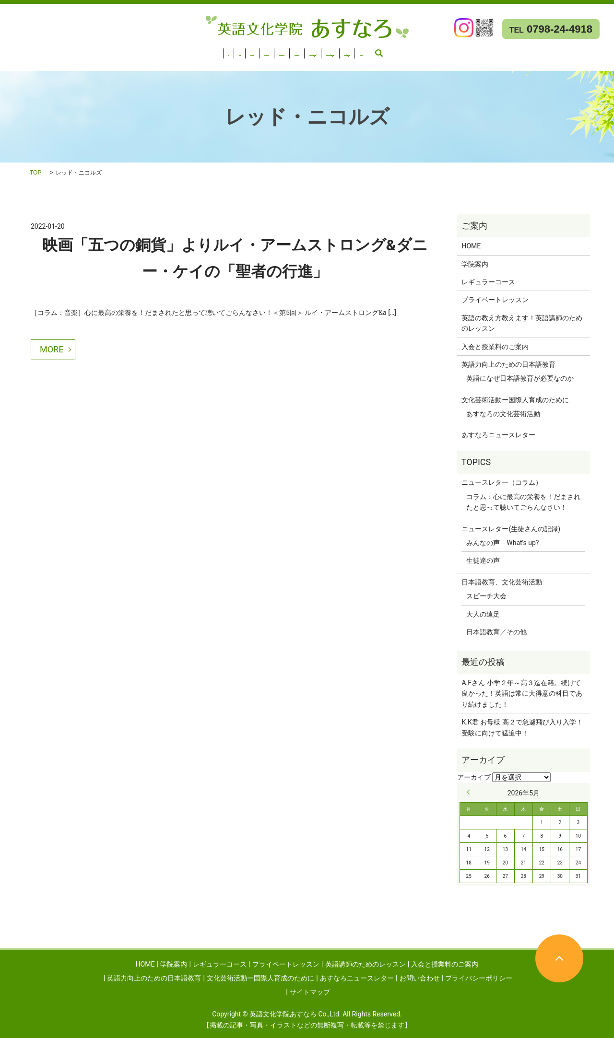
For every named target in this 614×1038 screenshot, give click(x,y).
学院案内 (47, 50)
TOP (35, 172)
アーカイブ (474, 777)
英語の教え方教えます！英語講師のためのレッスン (521, 323)
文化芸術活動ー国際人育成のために (59, 63)
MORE (51, 349)
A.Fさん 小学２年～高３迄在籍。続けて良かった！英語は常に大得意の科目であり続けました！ (521, 693)
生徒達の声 (483, 560)
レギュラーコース (98, 50)
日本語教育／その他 (496, 632)
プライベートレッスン (167, 50)
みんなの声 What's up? (502, 543)
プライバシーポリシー (478, 978)
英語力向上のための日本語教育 (426, 50)
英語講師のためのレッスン (252, 50)
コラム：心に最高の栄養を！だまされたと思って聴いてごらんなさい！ (523, 502)
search (283, 63)
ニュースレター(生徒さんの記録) (510, 529)
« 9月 (471, 792)
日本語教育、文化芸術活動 (501, 582)
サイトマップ (310, 992)
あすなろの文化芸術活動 (503, 414)
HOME (14, 50)
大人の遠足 (483, 614)
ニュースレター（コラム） (501, 482)
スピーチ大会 (486, 596)
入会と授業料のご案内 (335, 50)
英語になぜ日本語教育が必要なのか (520, 378)
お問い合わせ (246, 63)
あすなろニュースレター (169, 63)
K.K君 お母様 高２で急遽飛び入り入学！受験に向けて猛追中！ (521, 727)
